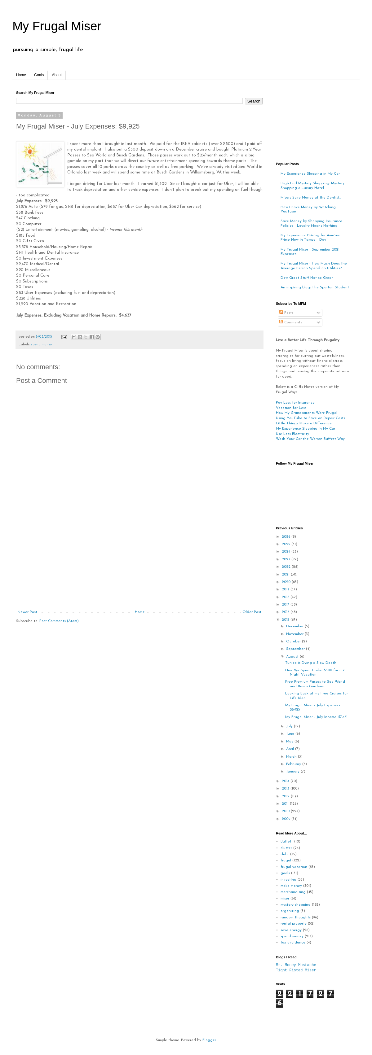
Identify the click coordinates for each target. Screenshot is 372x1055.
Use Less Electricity (292, 434)
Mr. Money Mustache (296, 965)
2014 (286, 781)
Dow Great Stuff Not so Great (307, 278)
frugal (286, 860)
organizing (290, 911)
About (56, 75)
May (290, 741)
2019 (286, 589)
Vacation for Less (291, 408)
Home (21, 75)
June (290, 734)
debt (285, 854)
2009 (286, 819)
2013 (286, 788)
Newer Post (27, 612)
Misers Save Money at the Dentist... (311, 197)
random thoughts (296, 917)
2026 (286, 537)
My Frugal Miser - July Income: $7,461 (316, 717)
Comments (290, 322)
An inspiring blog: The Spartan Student (315, 287)
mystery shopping (296, 905)
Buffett (287, 841)
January (293, 771)
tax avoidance (293, 942)
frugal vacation (294, 867)
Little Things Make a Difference (304, 423)
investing (288, 880)
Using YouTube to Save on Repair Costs (310, 418)
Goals (39, 75)
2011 (286, 804)
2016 (286, 612)
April (290, 749)
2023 (286, 559)
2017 (286, 604)
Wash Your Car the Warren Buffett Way (310, 439)
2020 (287, 582)
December (295, 626)
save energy (291, 930)
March (292, 757)
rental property (294, 924)
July (290, 726)
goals (285, 873)
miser (285, 898)
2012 (286, 796)
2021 (286, 574)
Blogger (209, 1040)
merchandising (293, 892)
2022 (287, 567)
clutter (286, 848)
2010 (286, 811)
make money (291, 886)
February (294, 764)
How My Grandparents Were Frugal (306, 413)
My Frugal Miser (56, 26)
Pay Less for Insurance (295, 403)
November (295, 634)
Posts (286, 313)
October (294, 641)
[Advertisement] (139, 563)
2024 (286, 552)
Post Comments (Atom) (59, 621)
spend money (41, 344)
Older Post (251, 612)
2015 (286, 620)
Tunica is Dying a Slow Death (310, 663)
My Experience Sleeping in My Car (310, 174)
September (296, 649)
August (293, 657)
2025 (286, 544)
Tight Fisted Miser (296, 970)
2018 (286, 597)
